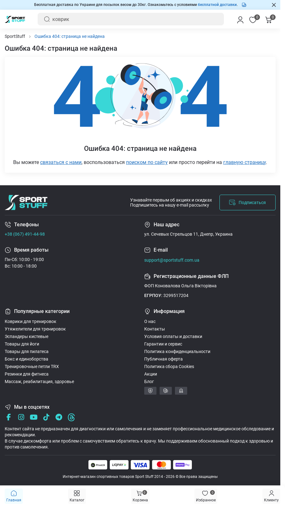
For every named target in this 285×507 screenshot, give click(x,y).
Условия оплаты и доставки (173, 336)
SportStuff (15, 36)
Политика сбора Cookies (169, 366)
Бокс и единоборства (26, 358)
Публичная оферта (163, 358)
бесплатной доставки (217, 5)
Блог (149, 381)
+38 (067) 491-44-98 (25, 234)
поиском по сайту (147, 162)
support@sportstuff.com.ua (171, 260)
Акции (150, 373)
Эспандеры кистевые (26, 336)
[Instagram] (21, 417)
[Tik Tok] (46, 417)
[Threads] (71, 417)
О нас (150, 321)
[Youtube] (34, 417)
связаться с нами (61, 162)
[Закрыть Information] (274, 5)
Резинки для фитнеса (27, 373)
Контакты (154, 328)
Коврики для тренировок (30, 321)
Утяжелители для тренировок (35, 328)
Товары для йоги (22, 343)
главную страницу (244, 162)
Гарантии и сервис (163, 343)
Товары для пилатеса (27, 351)
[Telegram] (59, 417)
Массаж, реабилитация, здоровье (39, 381)
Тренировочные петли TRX (32, 366)
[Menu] (271, 496)
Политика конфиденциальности (177, 351)
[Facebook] (9, 417)
